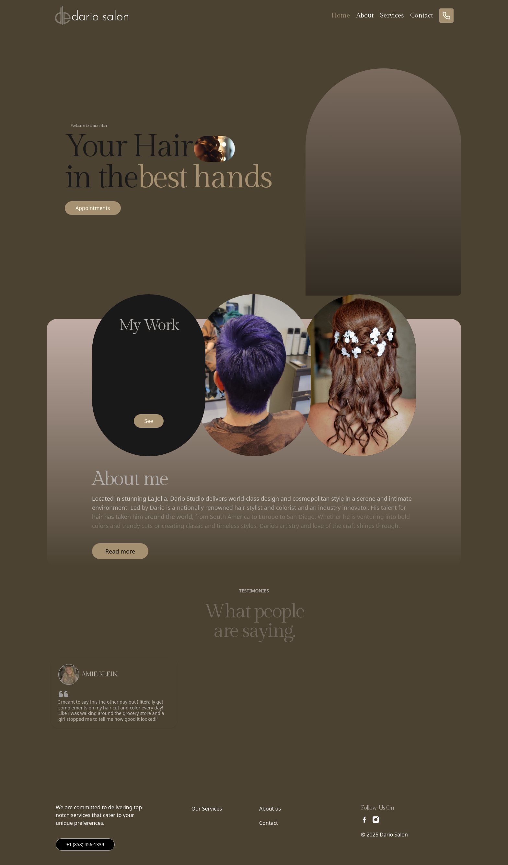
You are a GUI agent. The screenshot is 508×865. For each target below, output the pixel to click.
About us (270, 808)
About (365, 15)
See (148, 421)
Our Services (206, 808)
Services (392, 15)
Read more (120, 551)
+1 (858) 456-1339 (85, 844)
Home (340, 15)
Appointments (92, 208)
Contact (421, 15)
